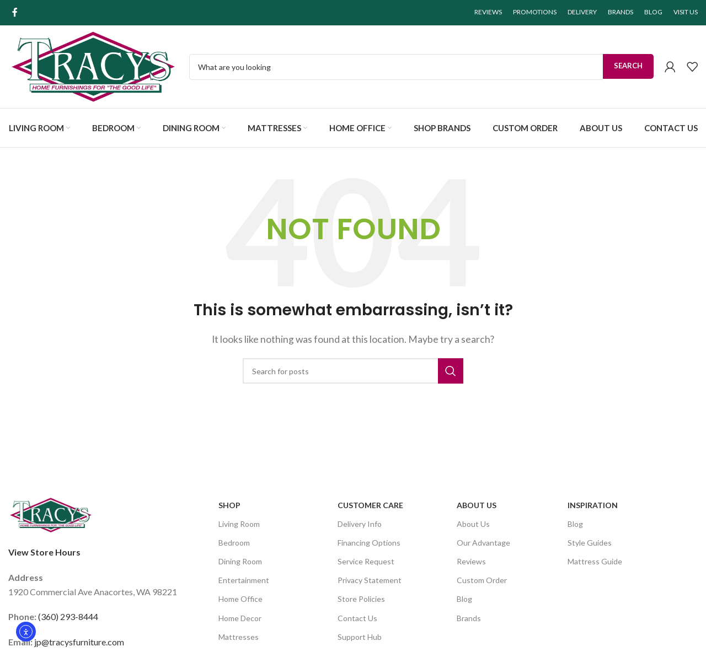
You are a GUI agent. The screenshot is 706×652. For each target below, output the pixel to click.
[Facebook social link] (15, 12)
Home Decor (239, 618)
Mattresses (238, 637)
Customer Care (370, 505)
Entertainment (243, 580)
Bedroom (234, 542)
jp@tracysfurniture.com (79, 642)
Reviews (471, 561)
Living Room (239, 524)
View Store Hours (44, 552)
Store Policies (361, 598)
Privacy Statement (370, 580)
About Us (476, 505)
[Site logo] (93, 65)
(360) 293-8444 (68, 616)
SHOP (229, 505)
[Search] (353, 371)
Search (628, 65)
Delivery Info (360, 524)
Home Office (240, 598)
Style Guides (590, 542)
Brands (469, 618)
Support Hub (360, 637)
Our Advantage (483, 542)
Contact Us (357, 618)
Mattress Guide (595, 561)
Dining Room (240, 561)
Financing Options (369, 542)
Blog (464, 598)
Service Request (366, 561)
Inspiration (593, 505)
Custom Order (482, 580)
